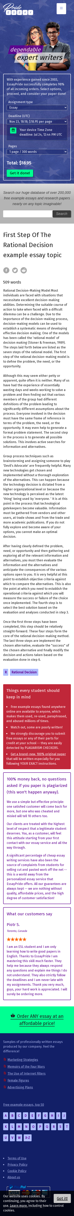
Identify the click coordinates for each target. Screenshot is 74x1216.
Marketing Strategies (22, 1060)
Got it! (62, 1198)
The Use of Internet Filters (26, 1073)
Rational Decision (24, 672)
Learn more (18, 1206)
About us (13, 1177)
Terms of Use (16, 1158)
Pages (12, 146)
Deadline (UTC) (19, 116)
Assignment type (20, 102)
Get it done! (20, 173)
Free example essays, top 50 (23, 1105)
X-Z (27, 1138)
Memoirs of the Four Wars (26, 1067)
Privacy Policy (17, 1165)
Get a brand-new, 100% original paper (38, 754)
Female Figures (18, 1080)
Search (61, 214)
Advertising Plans (20, 1087)
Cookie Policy (16, 1171)
